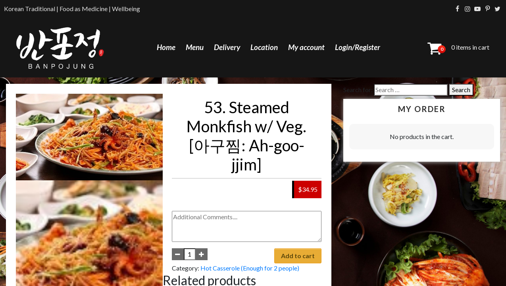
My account (306, 47)
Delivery (227, 47)
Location (264, 47)
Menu (195, 47)
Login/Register (357, 47)
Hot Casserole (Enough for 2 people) (249, 268)
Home (166, 47)
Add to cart (298, 255)
